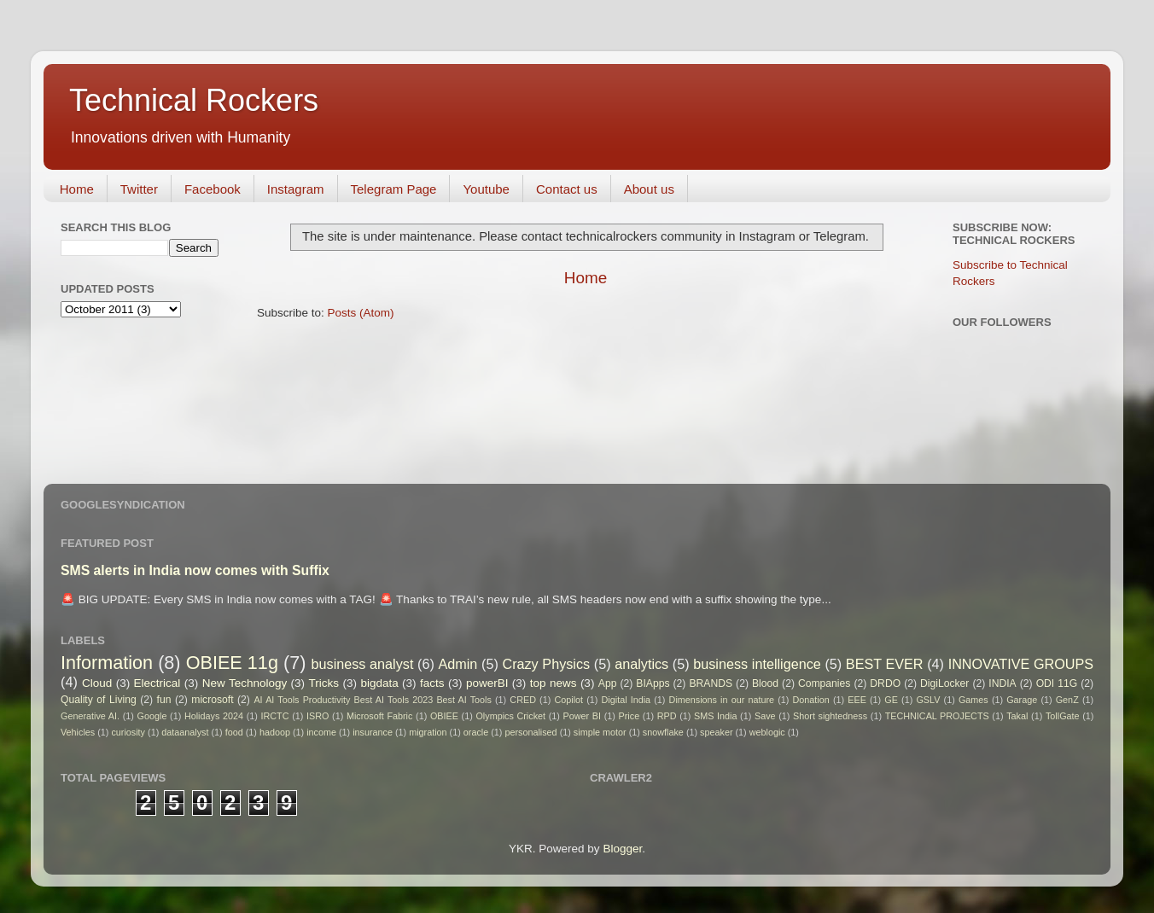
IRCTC (275, 716)
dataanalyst (184, 732)
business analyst (363, 664)
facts (432, 683)
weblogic (767, 732)
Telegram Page (394, 189)
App (607, 683)
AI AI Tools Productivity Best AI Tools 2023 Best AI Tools (372, 700)
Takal (1017, 716)
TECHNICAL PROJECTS (937, 716)
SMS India (715, 716)
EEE (857, 700)
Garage (1021, 700)
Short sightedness (830, 716)
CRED (523, 700)
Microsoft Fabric (379, 716)
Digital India (626, 700)
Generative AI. (90, 716)
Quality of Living (99, 700)
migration (427, 732)
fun (164, 700)
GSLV (928, 700)
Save (765, 716)
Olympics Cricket (510, 716)
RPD (667, 716)
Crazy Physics (546, 664)
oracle (475, 732)
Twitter (139, 189)
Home (77, 189)
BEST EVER (885, 664)
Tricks (324, 683)
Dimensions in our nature (721, 700)
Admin (457, 664)
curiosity (128, 732)
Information (107, 662)
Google (152, 716)
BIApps (652, 683)
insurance (373, 732)
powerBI (487, 683)
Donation (811, 700)
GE (891, 700)
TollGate (1063, 716)
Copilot (568, 700)
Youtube (486, 189)
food (234, 732)
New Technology (244, 683)
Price (629, 716)
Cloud (97, 683)
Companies (824, 683)
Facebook (212, 189)
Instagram (295, 189)
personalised (530, 732)
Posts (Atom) (361, 312)
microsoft (212, 700)
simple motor (600, 732)
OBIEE (444, 716)
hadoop (274, 732)
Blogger (622, 848)
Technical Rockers (193, 100)
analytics (641, 664)
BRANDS (710, 683)
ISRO (317, 716)
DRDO (885, 683)
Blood (765, 683)
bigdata (379, 683)
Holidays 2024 (213, 716)
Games (973, 700)
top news (553, 683)
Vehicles (78, 732)
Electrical (157, 683)
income (321, 732)
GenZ (1067, 700)
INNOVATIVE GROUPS (1020, 664)
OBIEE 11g (232, 662)
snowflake (663, 732)
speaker (716, 732)
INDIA (1002, 683)
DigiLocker (944, 683)
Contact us (566, 189)
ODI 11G (1057, 683)
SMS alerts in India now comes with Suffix (195, 570)
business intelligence (757, 664)
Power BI (582, 716)
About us (649, 189)
